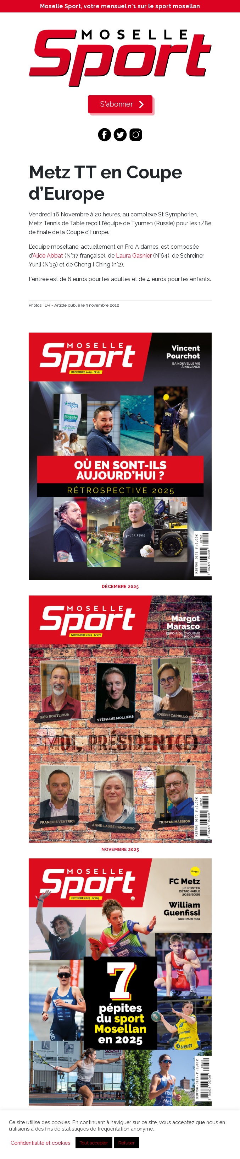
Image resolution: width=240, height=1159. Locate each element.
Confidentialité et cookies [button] (40, 1143)
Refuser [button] (126, 1142)
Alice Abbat (48, 255)
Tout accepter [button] (94, 1142)
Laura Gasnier (134, 255)
